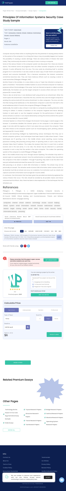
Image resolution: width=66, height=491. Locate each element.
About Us (6, 461)
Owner (25, 208)
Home (41, 208)
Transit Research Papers (33, 420)
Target (12, 208)
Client (36, 208)
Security (53, 208)
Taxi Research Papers (32, 424)
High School (11, 310)
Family (59, 208)
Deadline (7, 323)
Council (12, 35)
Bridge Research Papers (54, 409)
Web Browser (48, 205)
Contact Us (6, 457)
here (35, 479)
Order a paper (17, 362)
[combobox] (17, 319)
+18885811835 (39, 484)
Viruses (6, 35)
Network (33, 205)
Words (56, 318)
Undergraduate (27, 310)
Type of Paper (8, 315)
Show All (11, 430)
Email (18, 205)
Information (25, 205)
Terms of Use (7, 464)
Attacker (57, 205)
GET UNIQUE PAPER (51, 260)
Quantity (39, 315)
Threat (6, 205)
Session (6, 208)
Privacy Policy (46, 464)
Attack (24, 33)
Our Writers (45, 461)
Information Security (10, 211)
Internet (19, 33)
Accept (48, 477)
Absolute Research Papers (54, 417)
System (11, 205)
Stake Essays (9, 423)
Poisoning (21, 211)
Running (18, 208)
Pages (48, 318)
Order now (54, 45)
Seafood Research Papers (54, 413)
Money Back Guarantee (10, 471)
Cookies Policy (7, 468)
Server (30, 208)
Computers (12, 33)
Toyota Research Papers (33, 409)
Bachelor (40, 310)
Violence (30, 33)
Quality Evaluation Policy (49, 471)
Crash (47, 208)
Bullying (17, 35)
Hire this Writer (44, 295)
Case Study (17, 30)
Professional (54, 310)
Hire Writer (51, 3)
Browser (40, 205)
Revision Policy (46, 468)
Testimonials (46, 457)
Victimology (37, 33)
